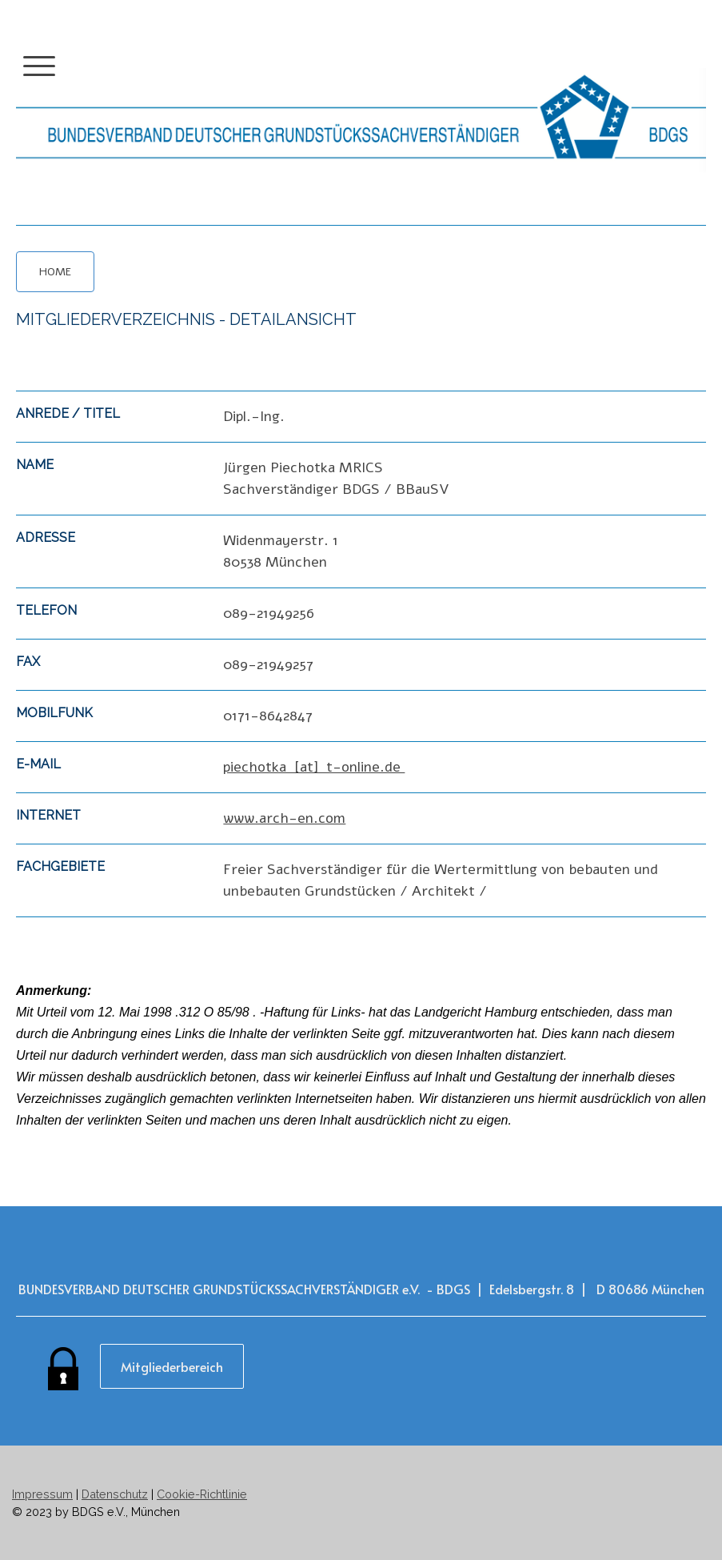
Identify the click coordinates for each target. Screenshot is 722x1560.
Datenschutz (115, 1494)
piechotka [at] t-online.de (314, 766)
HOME (55, 271)
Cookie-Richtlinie (202, 1494)
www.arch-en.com (284, 818)
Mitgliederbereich (172, 1366)
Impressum (42, 1494)
